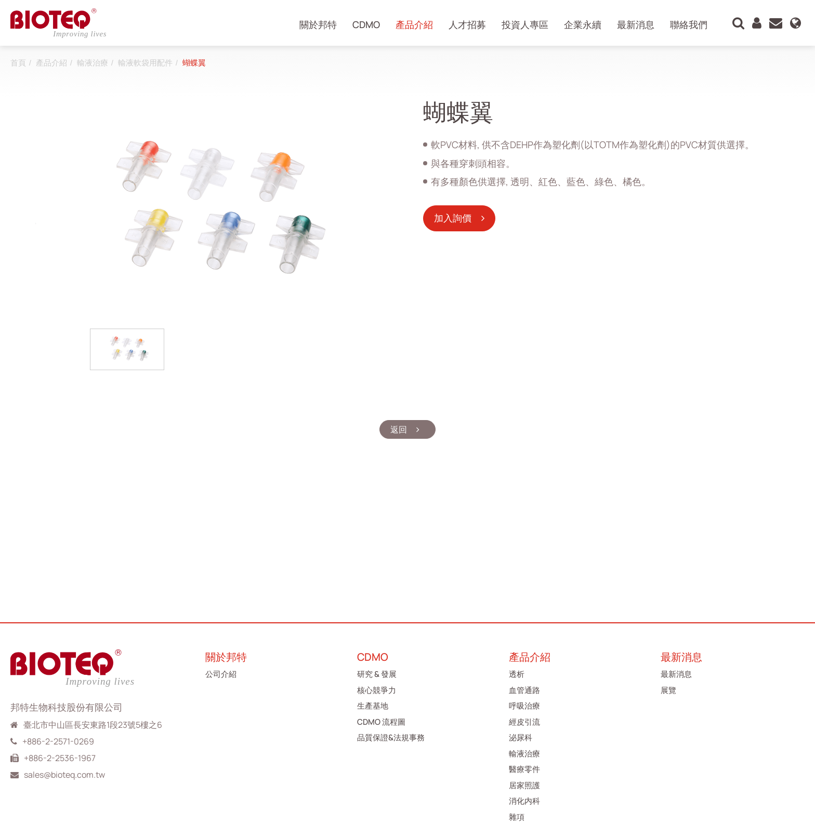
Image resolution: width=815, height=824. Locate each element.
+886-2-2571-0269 (58, 741)
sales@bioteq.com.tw (64, 774)
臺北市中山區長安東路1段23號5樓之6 (92, 724)
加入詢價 (454, 218)
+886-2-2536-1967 (60, 758)
